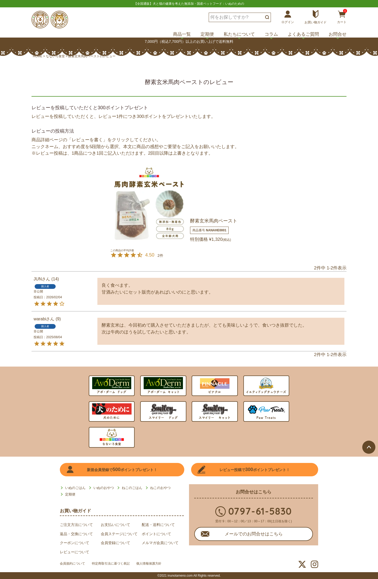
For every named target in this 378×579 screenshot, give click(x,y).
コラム (271, 34)
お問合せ (337, 34)
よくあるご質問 (303, 34)
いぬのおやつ (103, 488)
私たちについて (239, 34)
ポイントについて (156, 534)
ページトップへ (368, 381)
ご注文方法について (76, 525)
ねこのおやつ (160, 488)
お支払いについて (115, 525)
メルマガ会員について (160, 543)
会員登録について (115, 543)
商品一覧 (182, 34)
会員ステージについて (119, 534)
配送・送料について (158, 525)
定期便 (207, 34)
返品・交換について (76, 534)
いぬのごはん (75, 488)
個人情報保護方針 (163, 564)
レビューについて (74, 552)
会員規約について (74, 564)
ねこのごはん (132, 488)
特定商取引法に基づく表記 (119, 564)
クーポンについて (74, 543)
